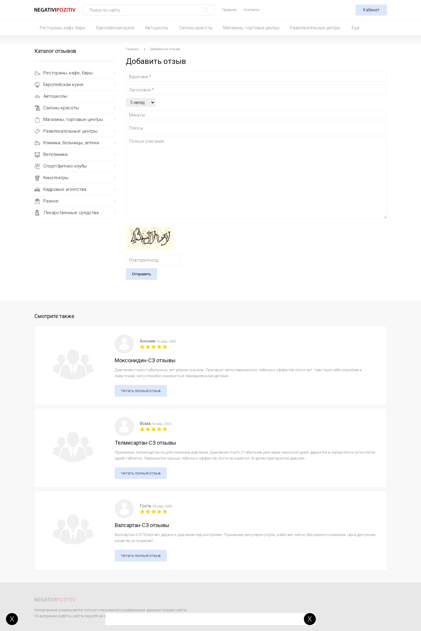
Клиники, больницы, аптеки (71, 142)
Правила (229, 10)
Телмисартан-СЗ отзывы (145, 443)
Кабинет (371, 9)
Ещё (355, 27)
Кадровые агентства (64, 189)
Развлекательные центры (315, 27)
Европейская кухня (115, 27)
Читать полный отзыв (141, 391)
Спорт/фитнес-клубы (65, 166)
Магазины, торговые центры (251, 27)
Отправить (141, 274)
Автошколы (156, 27)
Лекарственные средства (71, 212)
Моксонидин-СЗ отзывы (145, 360)
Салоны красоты (195, 27)
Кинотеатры (55, 177)
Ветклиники (55, 154)
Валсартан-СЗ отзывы (142, 525)
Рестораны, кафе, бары (62, 27)
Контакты (252, 10)
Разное (51, 201)
